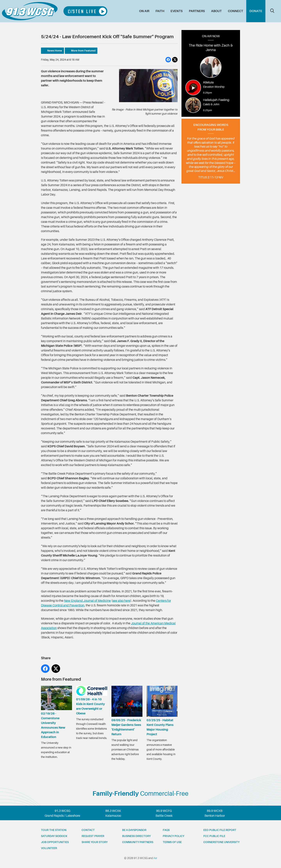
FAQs (166, 830)
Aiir (155, 858)
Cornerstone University (221, 842)
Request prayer (93, 836)
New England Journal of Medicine (87, 601)
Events (177, 11)
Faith (160, 11)
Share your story (95, 842)
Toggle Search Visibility (272, 11)
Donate (255, 11)
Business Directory (136, 836)
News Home (54, 50)
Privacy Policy (173, 836)
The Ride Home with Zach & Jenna (211, 47)
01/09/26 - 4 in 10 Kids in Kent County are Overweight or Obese (91, 700)
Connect (235, 11)
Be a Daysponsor (134, 830)
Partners (197, 11)
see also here (121, 601)
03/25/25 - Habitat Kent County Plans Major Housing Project (162, 711)
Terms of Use (172, 842)
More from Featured (83, 50)
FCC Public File (214, 836)
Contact (88, 830)
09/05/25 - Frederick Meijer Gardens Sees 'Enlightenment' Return (126, 711)
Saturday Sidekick (54, 836)
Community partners (137, 842)
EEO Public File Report (219, 830)
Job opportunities (55, 842)
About (216, 11)
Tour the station (53, 830)
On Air (144, 11)
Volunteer (49, 848)
